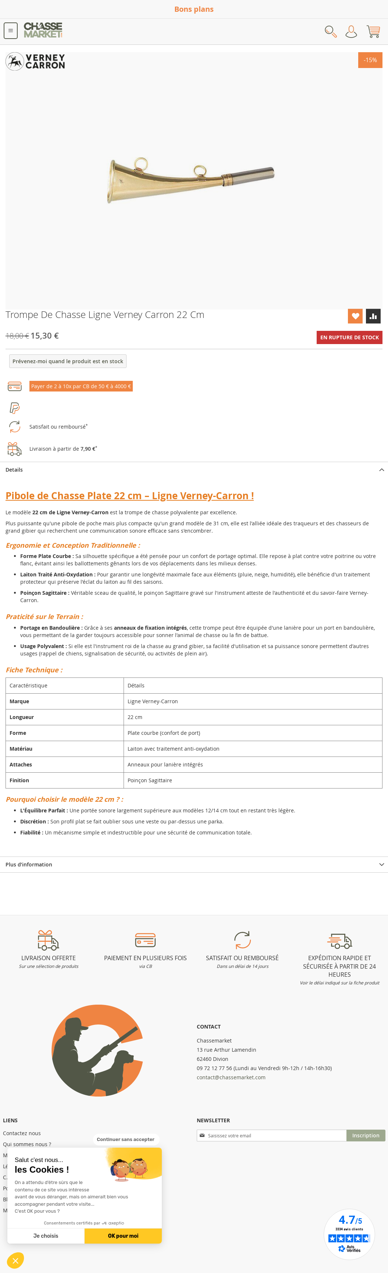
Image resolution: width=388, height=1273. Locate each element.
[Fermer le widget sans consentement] (126, 1139)
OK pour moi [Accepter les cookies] (123, 1236)
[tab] (194, 470)
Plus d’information (29, 864)
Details (14, 469)
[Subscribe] (365, 1135)
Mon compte (351, 31)
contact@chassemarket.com (231, 1077)
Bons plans (194, 9)
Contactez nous (22, 1133)
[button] (15, 1260)
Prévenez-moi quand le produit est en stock (68, 361)
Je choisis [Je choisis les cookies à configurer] (45, 1236)
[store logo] (43, 31)
